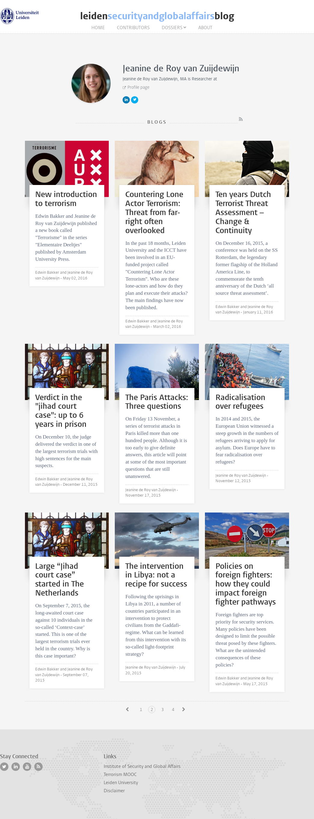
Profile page (138, 87)
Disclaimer (114, 791)
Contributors (133, 28)
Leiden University (121, 783)
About (205, 28)
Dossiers (172, 28)
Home (98, 28)
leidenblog (157, 16)
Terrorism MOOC (120, 774)
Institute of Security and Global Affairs (142, 766)
